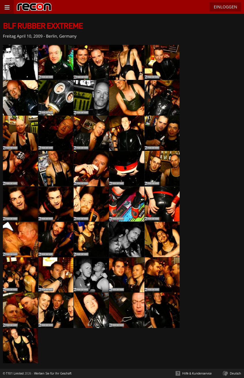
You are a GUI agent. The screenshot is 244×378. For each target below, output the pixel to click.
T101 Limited (15, 373)
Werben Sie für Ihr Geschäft (53, 373)
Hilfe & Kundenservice (197, 373)
